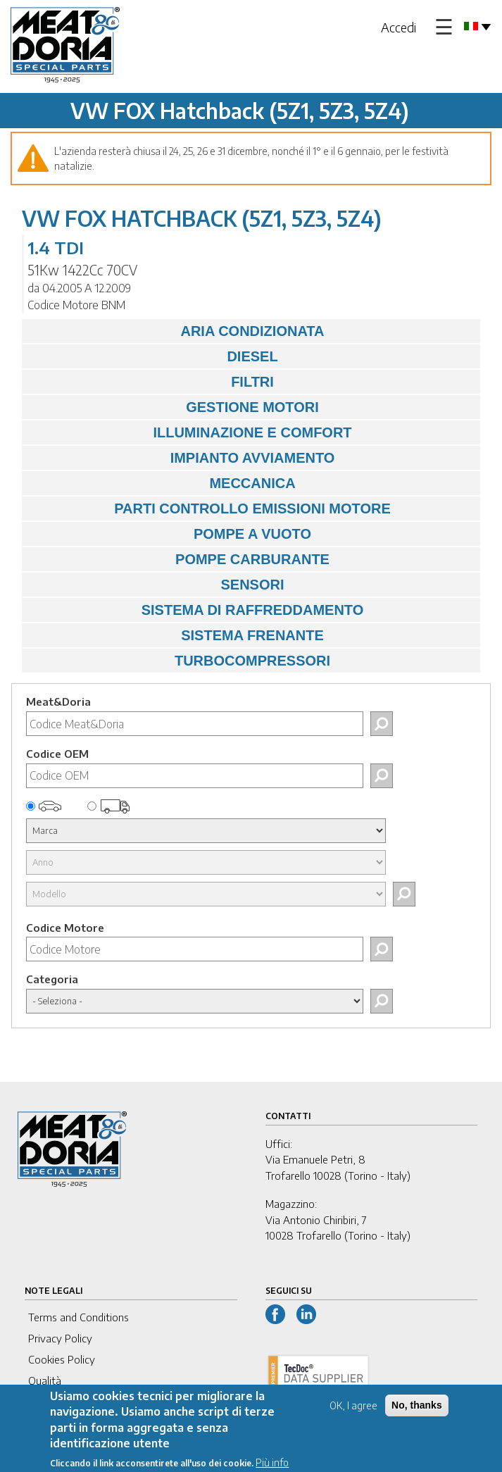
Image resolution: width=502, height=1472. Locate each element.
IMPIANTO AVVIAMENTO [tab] (181, 458)
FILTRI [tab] (151, 381)
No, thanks (416, 1412)
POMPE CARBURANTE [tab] (179, 559)
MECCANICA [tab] (162, 483)
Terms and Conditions (78, 1317)
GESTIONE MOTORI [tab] (174, 407)
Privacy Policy (60, 1338)
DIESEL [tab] (153, 356)
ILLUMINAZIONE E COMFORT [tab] (190, 432)
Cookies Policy (61, 1359)
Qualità (44, 1380)
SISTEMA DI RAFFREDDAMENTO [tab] (196, 610)
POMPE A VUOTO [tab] (170, 534)
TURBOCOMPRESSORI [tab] (179, 660)
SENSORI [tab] (156, 584)
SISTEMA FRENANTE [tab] (176, 635)
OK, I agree (353, 1413)
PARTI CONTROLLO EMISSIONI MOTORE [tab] (210, 508)
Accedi (398, 27)
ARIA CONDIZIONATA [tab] (177, 331)
